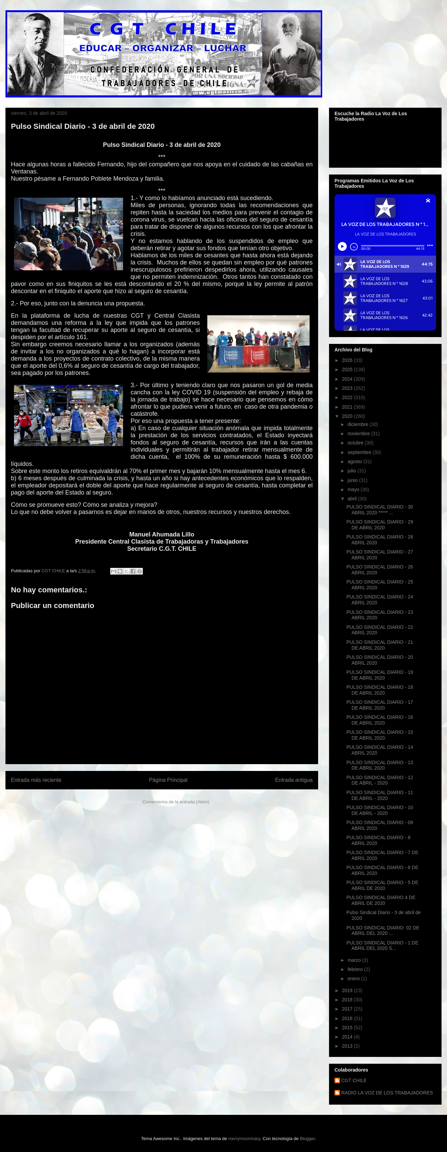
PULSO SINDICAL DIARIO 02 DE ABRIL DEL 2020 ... (382, 930)
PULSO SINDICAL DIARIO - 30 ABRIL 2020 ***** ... (379, 509)
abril (352, 498)
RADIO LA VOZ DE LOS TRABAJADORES (387, 1092)
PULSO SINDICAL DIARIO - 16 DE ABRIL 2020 (379, 720)
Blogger (307, 1138)
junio (353, 480)
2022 (348, 397)
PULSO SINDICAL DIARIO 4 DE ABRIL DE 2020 (381, 900)
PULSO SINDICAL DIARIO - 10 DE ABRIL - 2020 (379, 810)
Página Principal (168, 780)
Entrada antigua (294, 780)
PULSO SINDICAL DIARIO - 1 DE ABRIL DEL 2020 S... (382, 945)
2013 (348, 1046)
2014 (348, 1037)
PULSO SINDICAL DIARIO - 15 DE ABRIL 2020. (379, 735)
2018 (348, 999)
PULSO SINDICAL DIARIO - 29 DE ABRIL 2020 (379, 524)
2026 (348, 360)
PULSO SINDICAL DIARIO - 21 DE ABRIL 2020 (379, 645)
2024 (348, 379)
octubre (356, 442)
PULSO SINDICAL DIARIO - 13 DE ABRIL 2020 (379, 765)
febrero (355, 969)
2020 (348, 416)
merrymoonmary (244, 1138)
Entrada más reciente (36, 780)
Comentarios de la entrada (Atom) (176, 801)
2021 (348, 407)
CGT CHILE (354, 1080)
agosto (355, 461)
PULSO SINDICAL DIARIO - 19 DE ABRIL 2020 (379, 675)
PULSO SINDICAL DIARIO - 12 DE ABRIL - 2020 (379, 780)
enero (354, 978)
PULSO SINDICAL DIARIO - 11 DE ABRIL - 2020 (379, 795)
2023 (348, 388)
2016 (348, 1018)
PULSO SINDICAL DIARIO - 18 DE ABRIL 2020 (379, 690)
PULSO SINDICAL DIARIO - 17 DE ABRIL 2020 (379, 705)
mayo (353, 489)
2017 (348, 1009)
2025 (348, 369)
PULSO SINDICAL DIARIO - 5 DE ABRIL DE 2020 (382, 885)
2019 (348, 990)
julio (352, 470)
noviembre (359, 433)
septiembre (359, 452)
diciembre (358, 424)
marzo (354, 960)
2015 (348, 1027)
